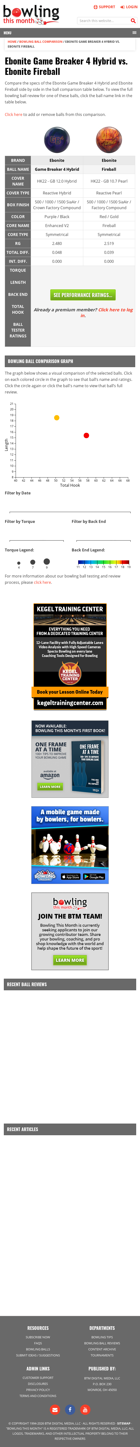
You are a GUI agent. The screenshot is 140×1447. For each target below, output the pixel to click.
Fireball (109, 169)
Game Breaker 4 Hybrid (57, 169)
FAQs (38, 1343)
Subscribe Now (38, 1337)
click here (42, 582)
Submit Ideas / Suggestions (38, 1355)
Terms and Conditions (37, 1396)
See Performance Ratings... (83, 295)
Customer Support (38, 1378)
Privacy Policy (38, 1390)
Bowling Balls (38, 1349)
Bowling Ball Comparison (41, 42)
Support (104, 7)
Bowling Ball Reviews (102, 1343)
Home (12, 42)
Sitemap (123, 1423)
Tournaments (102, 1355)
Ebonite (57, 160)
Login (128, 7)
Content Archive (102, 1349)
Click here (13, 114)
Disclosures (38, 1384)
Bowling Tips (102, 1337)
